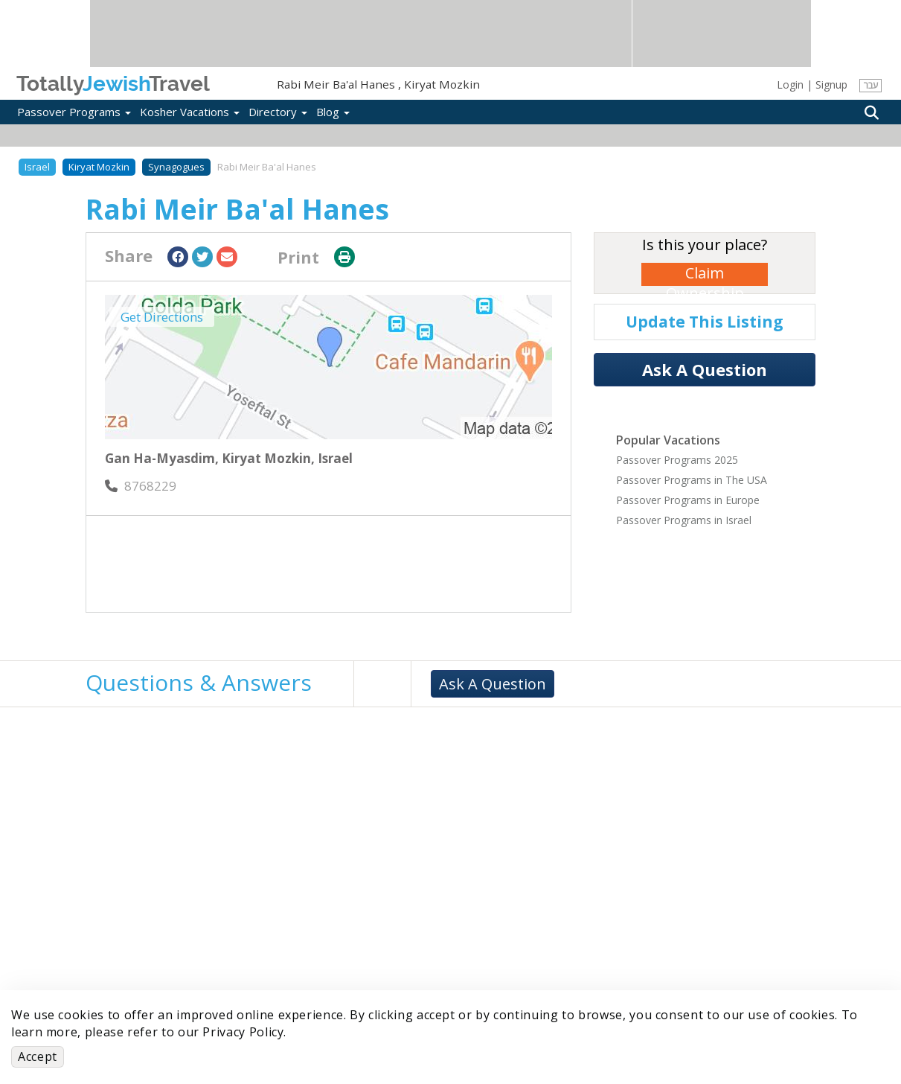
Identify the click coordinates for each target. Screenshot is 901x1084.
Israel (37, 166)
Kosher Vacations (190, 111)
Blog (333, 111)
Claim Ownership (705, 274)
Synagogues (176, 166)
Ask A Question (704, 369)
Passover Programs (74, 111)
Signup (831, 84)
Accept (37, 1056)
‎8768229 (140, 485)
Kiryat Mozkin (98, 166)
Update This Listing (704, 321)
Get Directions (162, 316)
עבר (871, 85)
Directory (278, 111)
